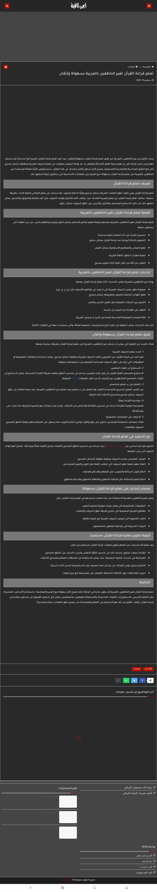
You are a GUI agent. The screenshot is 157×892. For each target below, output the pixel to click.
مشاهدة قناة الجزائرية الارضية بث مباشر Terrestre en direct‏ (31, 817)
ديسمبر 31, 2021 (47, 828)
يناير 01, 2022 (49, 797)
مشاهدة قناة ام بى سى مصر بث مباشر (39, 831)
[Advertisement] (78, 36)
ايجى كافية (67, 880)
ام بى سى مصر (144, 855)
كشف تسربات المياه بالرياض (137, 793)
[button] (142, 680)
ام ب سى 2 (146, 866)
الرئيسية (148, 67)
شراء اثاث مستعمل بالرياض (138, 787)
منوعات (133, 67)
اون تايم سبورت (144, 872)
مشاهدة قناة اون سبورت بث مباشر (40, 800)
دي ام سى (147, 861)
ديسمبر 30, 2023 (47, 812)
